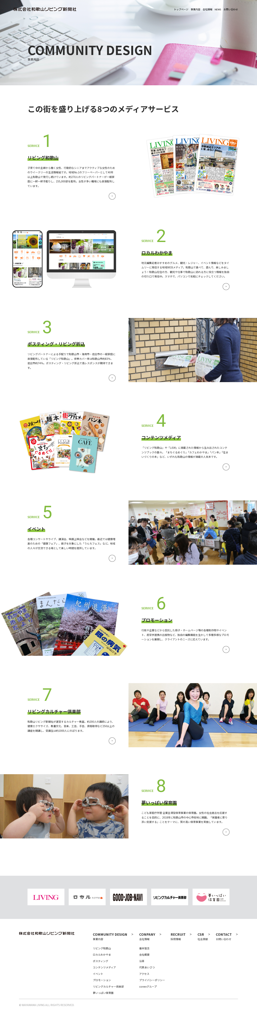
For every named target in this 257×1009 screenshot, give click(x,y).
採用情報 (181, 936)
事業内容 (113, 936)
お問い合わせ (227, 936)
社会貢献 (204, 936)
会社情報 (152, 936)
